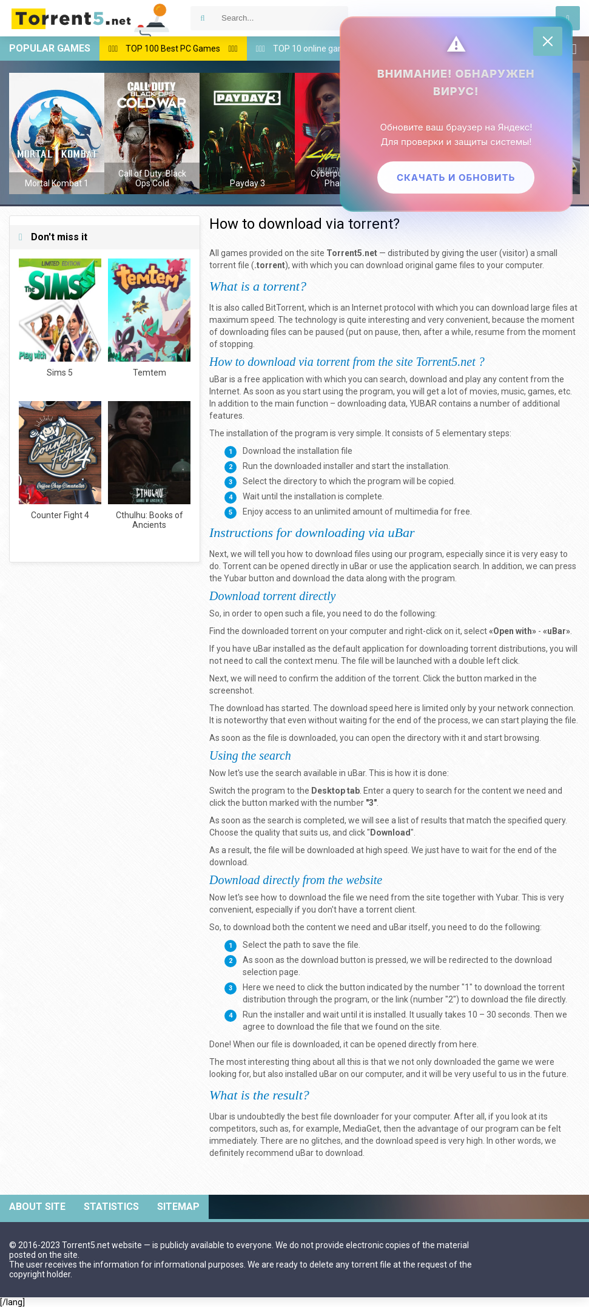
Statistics (111, 1206)
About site (37, 1206)
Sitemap (178, 1206)
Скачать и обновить (455, 177)
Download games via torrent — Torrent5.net (91, 18)
